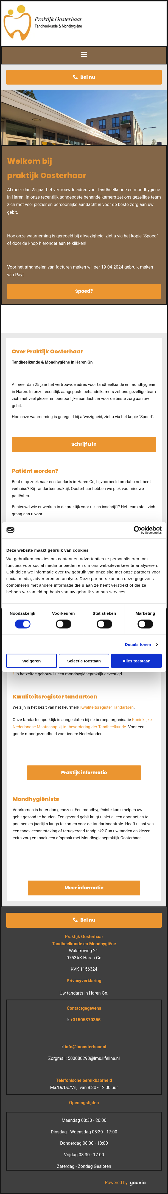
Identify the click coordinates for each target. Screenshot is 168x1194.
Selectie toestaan (84, 661)
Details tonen (138, 644)
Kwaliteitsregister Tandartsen (106, 707)
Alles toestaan (136, 661)
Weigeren (31, 661)
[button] (84, 77)
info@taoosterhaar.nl (86, 1046)
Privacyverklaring (84, 980)
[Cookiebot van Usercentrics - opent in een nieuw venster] (138, 530)
